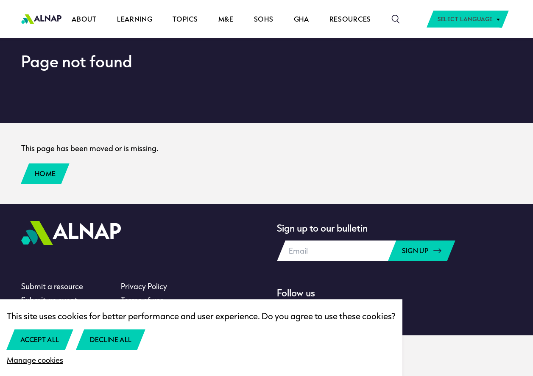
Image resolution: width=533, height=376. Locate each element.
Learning (135, 18)
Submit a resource (52, 286)
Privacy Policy (144, 286)
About (84, 18)
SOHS (263, 18)
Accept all (39, 339)
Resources (350, 18)
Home (45, 173)
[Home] (41, 19)
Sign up (421, 250)
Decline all (111, 339)
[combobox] (468, 19)
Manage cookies (35, 360)
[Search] (395, 19)
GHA (301, 18)
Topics (185, 18)
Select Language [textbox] (465, 19)
